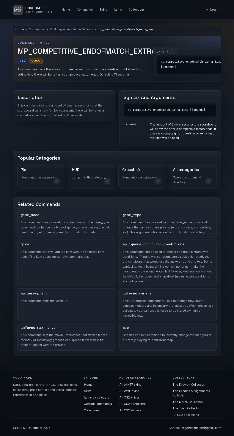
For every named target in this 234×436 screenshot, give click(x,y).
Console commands (98, 404)
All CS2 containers (132, 404)
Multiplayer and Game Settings (71, 29)
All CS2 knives (129, 397)
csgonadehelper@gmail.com (201, 428)
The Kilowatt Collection (188, 384)
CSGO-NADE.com (26, 428)
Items (118, 9)
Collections (137, 9)
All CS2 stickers (130, 410)
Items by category (96, 397)
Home (66, 9)
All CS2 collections (185, 415)
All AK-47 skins (130, 384)
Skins (103, 9)
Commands (85, 9)
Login (211, 10)
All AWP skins (129, 391)
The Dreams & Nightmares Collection (191, 393)
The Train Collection (186, 408)
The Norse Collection (187, 402)
